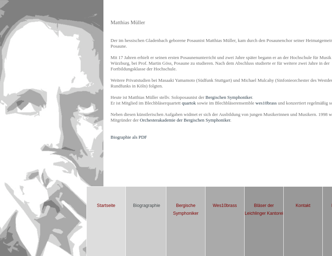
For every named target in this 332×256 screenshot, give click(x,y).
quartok (189, 103)
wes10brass (266, 103)
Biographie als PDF (129, 137)
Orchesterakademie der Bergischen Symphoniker (185, 120)
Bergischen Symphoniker (228, 97)
